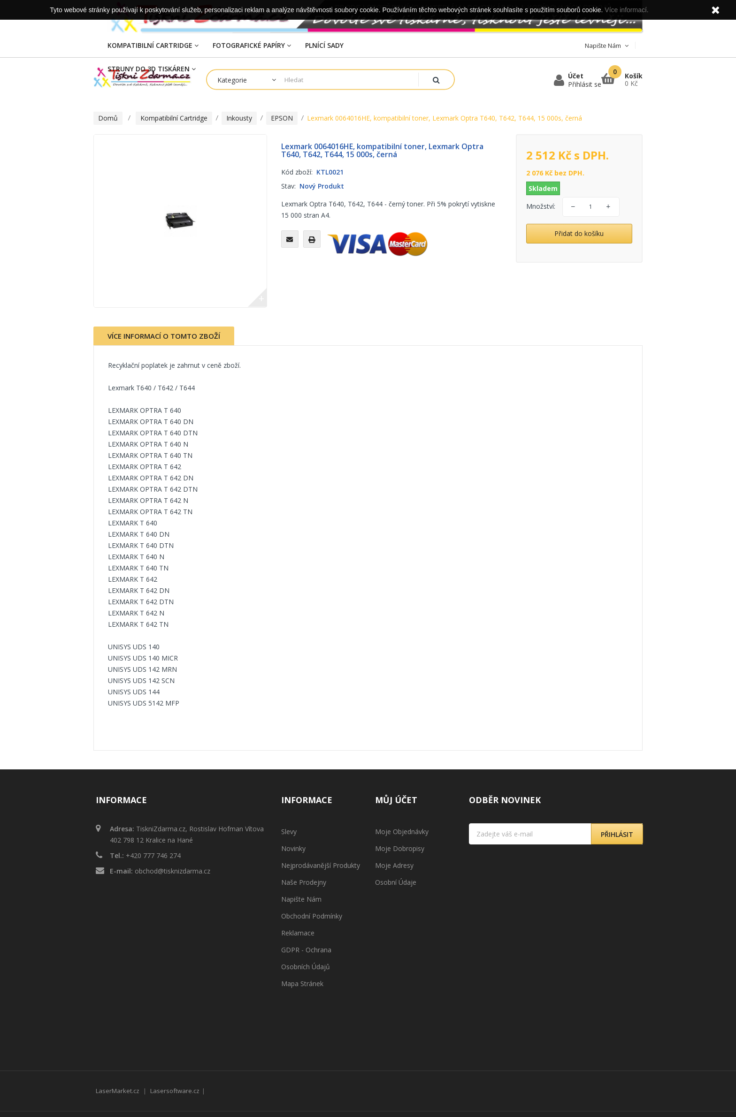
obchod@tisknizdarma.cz (172, 870)
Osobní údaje (395, 882)
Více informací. (626, 10)
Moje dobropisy (399, 848)
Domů (108, 118)
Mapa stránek (302, 983)
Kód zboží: (297, 171)
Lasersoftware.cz (174, 1040)
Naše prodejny (303, 882)
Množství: (540, 206)
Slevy (289, 831)
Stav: (288, 186)
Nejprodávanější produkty (320, 865)
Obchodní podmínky (311, 916)
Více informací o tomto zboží (163, 336)
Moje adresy (394, 865)
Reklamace (297, 932)
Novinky (293, 848)
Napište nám (301, 899)
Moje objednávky (402, 831)
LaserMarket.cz (117, 1040)
